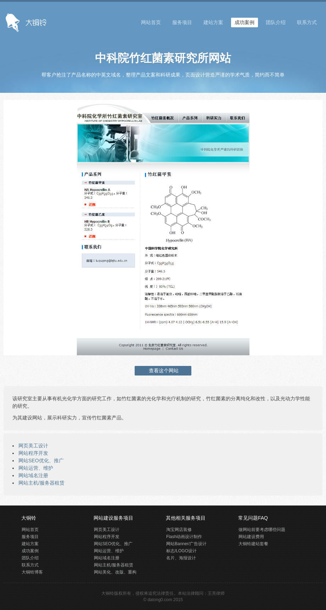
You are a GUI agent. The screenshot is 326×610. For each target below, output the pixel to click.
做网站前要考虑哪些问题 (261, 529)
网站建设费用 (251, 536)
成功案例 (244, 22)
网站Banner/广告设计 (186, 543)
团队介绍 (276, 22)
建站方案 (213, 22)
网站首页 (151, 22)
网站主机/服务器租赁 (41, 483)
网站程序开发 (33, 453)
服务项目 (182, 22)
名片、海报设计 (181, 557)
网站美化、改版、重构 (115, 572)
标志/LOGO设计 (181, 550)
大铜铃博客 (32, 572)
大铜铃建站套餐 (253, 543)
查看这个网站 (163, 370)
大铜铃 (107, 593)
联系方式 (307, 22)
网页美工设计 (33, 445)
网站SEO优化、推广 (41, 460)
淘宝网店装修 (179, 529)
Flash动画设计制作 (184, 536)
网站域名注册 (33, 475)
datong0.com (159, 599)
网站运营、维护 (35, 468)
